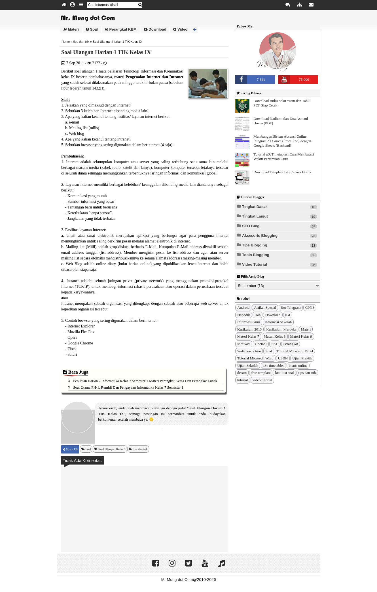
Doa (258, 315)
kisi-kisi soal (284, 372)
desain (242, 372)
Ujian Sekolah (247, 365)
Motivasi (243, 344)
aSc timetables (273, 365)
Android (243, 307)
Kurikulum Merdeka (281, 329)
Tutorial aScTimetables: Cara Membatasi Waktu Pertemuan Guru (283, 156)
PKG (275, 344)
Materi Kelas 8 (274, 336)
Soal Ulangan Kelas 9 (112, 449)
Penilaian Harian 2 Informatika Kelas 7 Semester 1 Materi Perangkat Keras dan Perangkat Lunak (145, 381)
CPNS (310, 307)
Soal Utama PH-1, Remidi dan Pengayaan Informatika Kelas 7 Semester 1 (128, 387)
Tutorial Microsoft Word (255, 358)
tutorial (242, 380)
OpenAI (261, 344)
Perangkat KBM (121, 29)
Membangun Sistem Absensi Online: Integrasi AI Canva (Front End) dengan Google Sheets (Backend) (282, 141)
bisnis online (298, 365)
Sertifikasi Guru (249, 351)
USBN (283, 358)
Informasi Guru (248, 322)
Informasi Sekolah (278, 322)
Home (66, 41)
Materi (71, 29)
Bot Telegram (291, 307)
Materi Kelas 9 (301, 336)
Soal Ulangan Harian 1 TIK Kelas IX (106, 52)
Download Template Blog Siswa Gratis (282, 172)
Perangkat (290, 344)
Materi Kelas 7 (248, 336)
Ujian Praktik (302, 358)
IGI (287, 315)
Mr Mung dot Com (177, 579)
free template (260, 372)
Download (155, 29)
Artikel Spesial (265, 307)
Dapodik (243, 315)
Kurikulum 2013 (249, 329)
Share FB (71, 449)
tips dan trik (81, 41)
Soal (92, 29)
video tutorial (262, 380)
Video (180, 29)
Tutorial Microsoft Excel (295, 351)
